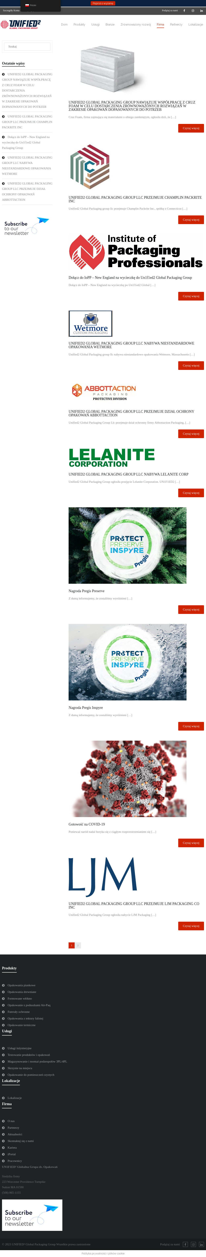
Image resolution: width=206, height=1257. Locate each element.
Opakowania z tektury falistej (25, 1018)
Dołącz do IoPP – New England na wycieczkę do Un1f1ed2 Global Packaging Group (130, 278)
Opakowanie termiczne (22, 1025)
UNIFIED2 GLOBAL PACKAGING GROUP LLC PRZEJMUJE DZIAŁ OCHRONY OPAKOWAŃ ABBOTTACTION (131, 413)
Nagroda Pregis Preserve (86, 591)
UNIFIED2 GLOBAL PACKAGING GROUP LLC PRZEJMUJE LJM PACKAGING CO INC (134, 905)
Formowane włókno (20, 998)
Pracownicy (15, 1160)
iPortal (12, 1154)
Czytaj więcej (191, 128)
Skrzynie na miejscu (20, 1068)
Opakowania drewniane (22, 991)
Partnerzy (13, 1127)
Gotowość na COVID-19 (87, 824)
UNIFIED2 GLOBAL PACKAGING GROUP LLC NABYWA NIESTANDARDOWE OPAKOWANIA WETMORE (131, 345)
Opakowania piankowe (21, 985)
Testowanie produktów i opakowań (29, 1054)
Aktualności (15, 1134)
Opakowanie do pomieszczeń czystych (31, 1074)
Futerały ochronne (19, 1011)
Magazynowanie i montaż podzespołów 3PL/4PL (37, 1061)
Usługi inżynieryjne (20, 1048)
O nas (11, 1121)
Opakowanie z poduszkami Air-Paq (29, 1005)
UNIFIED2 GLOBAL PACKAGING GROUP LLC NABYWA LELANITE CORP (128, 474)
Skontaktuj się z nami (21, 1141)
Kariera (12, 1147)
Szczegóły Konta (11, 10)
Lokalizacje (15, 1097)
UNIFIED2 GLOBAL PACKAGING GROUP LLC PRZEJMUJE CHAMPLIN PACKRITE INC (135, 199)
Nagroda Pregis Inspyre (86, 708)
